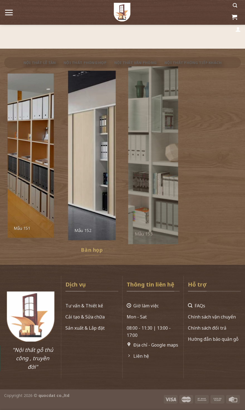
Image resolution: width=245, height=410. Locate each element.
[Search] (235, 5)
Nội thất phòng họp (84, 62)
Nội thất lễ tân (39, 62)
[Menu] (8, 10)
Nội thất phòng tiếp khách (193, 62)
